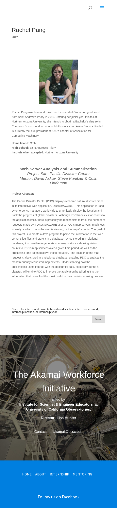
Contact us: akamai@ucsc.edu (58, 432)
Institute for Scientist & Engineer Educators (56, 404)
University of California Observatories (58, 409)
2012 (15, 37)
